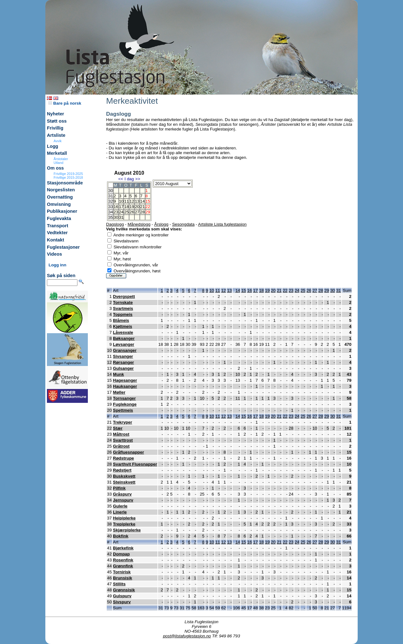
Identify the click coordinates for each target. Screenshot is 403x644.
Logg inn (57, 265)
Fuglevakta (59, 218)
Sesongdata (183, 224)
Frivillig (55, 128)
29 (326, 290)
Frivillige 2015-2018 (68, 177)
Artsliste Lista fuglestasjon (222, 224)
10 (121, 201)
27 (137, 212)
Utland (58, 163)
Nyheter (55, 113)
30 (116, 217)
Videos (54, 254)
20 (137, 206)
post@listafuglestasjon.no (187, 636)
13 (137, 201)
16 (116, 206)
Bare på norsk (64, 103)
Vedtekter (57, 232)
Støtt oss (57, 121)
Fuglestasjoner (63, 247)
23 (116, 212)
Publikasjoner (62, 211)
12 (131, 201)
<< (120, 179)
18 (126, 206)
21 (142, 206)
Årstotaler (61, 159)
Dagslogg (115, 224)
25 (126, 212)
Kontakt (55, 239)
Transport (57, 225)
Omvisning (59, 204)
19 (131, 206)
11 (126, 201)
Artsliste (56, 135)
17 (121, 206)
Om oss (55, 168)
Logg (52, 146)
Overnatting (60, 197)
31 (121, 217)
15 (243, 290)
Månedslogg (139, 224)
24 (121, 212)
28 (142, 212)
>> (137, 179)
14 (142, 201)
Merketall (57, 153)
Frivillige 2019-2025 (68, 174)
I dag (129, 179)
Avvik (57, 141)
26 (131, 212)
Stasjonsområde (65, 182)
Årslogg (161, 224)
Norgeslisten (61, 189)
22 (285, 290)
